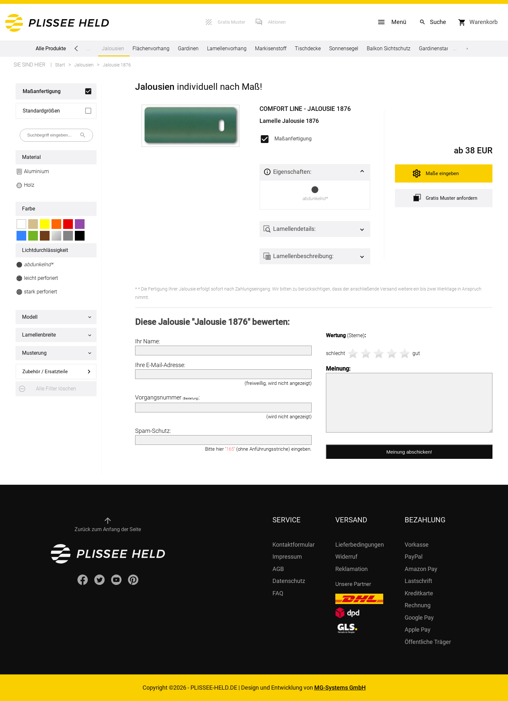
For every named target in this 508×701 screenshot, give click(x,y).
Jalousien (113, 50)
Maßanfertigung (42, 91)
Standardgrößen (41, 111)
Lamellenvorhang (227, 48)
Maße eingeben (442, 173)
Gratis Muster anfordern (445, 197)
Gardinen (188, 48)
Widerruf (346, 556)
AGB (278, 568)
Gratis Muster (231, 22)
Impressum (287, 556)
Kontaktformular (293, 544)
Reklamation (351, 568)
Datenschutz (288, 580)
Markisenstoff (270, 48)
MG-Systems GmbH (340, 687)
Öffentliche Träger (428, 641)
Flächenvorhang (151, 48)
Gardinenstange (437, 48)
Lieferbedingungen (359, 544)
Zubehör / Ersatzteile (45, 371)
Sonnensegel (343, 48)
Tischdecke (308, 48)
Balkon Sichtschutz (388, 48)
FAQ (277, 593)
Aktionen (277, 22)
